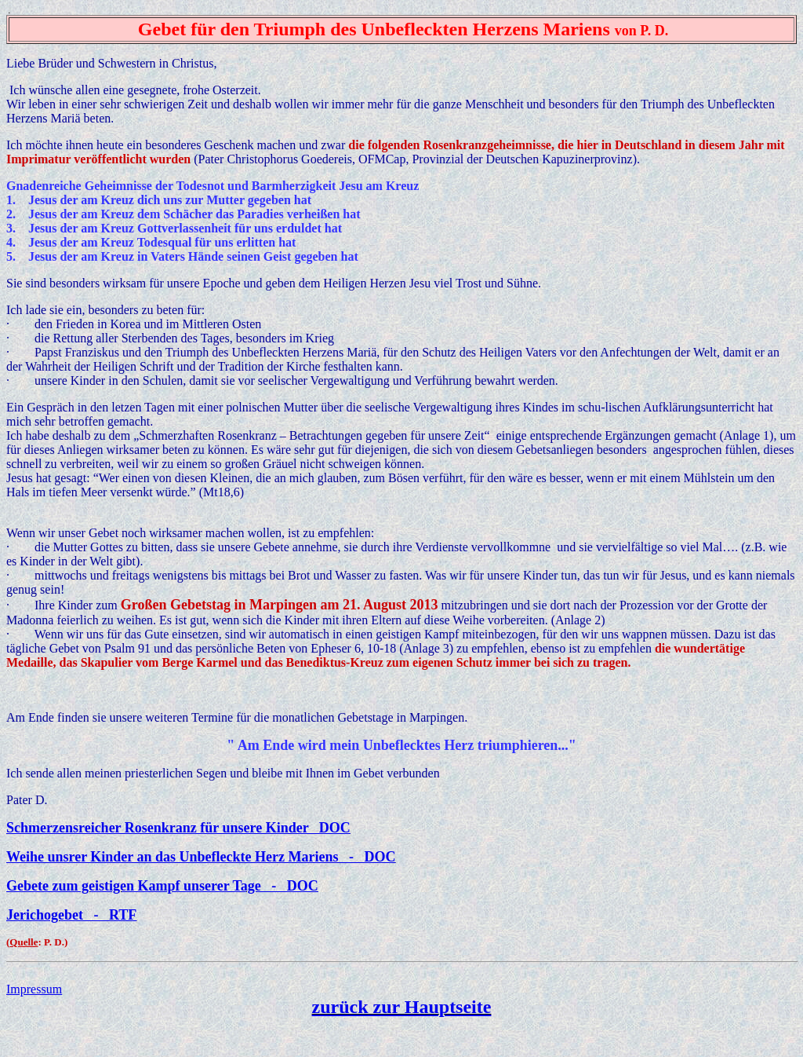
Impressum (34, 989)
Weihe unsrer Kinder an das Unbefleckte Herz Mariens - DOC (200, 857)
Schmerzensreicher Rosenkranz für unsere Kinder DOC (178, 828)
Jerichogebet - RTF (71, 915)
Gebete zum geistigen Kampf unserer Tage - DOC (162, 886)
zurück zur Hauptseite (402, 1007)
